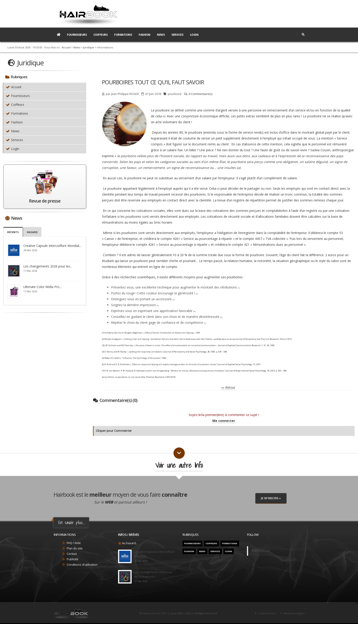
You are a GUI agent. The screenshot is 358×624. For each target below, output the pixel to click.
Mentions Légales (294, 613)
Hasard (32, 232)
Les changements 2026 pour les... (47, 266)
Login (194, 35)
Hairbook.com (261, 551)
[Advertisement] (222, 12)
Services (177, 35)
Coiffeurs (100, 35)
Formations (123, 35)
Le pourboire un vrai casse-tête (130, 377)
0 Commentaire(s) (200, 94)
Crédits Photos (266, 613)
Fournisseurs (77, 35)
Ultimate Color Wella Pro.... (42, 287)
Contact (72, 554)
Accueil (66, 47)
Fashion (144, 35)
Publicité (72, 559)
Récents (13, 232)
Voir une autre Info (178, 465)
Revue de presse (44, 201)
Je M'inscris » (271, 498)
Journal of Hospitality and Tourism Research (257, 339)
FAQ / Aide (74, 543)
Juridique (88, 47)
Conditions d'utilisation (82, 565)
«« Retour (228, 387)
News (161, 35)
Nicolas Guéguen (112, 339)
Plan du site (75, 548)
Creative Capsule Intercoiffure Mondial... (52, 245)
